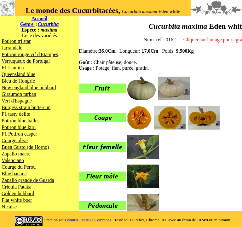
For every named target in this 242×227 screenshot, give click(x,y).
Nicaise (9, 206)
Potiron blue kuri (19, 127)
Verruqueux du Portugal (26, 61)
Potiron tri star (16, 41)
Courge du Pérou (19, 167)
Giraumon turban (19, 94)
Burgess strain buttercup (26, 107)
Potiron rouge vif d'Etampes (30, 54)
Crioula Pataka (17, 186)
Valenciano (13, 160)
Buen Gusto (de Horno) (25, 147)
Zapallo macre (16, 153)
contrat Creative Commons (89, 220)
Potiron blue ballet (20, 120)
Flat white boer (17, 200)
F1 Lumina (13, 67)
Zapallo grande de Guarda (28, 180)
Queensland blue (18, 74)
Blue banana (14, 173)
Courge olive (15, 140)
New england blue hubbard (29, 87)
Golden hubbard (18, 193)
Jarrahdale (12, 47)
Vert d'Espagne (17, 100)
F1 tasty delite (16, 114)
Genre (27, 24)
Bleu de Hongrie (18, 81)
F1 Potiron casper (19, 134)
